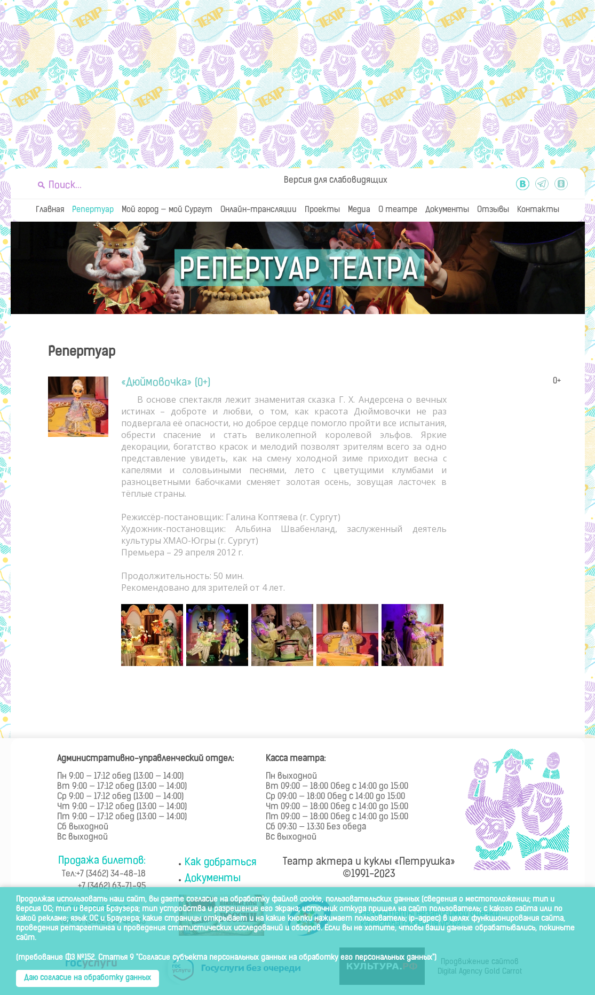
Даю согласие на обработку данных (87, 978)
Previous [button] (134, 636)
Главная (50, 210)
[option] (153, 635)
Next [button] (433, 636)
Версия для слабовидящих (335, 180)
